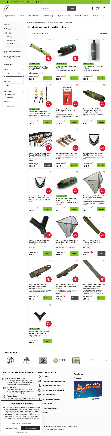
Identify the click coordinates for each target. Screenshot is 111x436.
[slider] (5, 76)
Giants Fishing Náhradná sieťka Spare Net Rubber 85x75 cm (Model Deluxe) (40, 155)
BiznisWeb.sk (61, 429)
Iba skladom (9, 97)
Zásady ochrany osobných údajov (67, 426)
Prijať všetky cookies (30, 428)
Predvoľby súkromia (50, 426)
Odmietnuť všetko (11, 428)
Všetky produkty (10, 94)
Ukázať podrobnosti (21, 432)
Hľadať (71, 8)
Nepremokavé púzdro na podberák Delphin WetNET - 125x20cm (38, 68)
